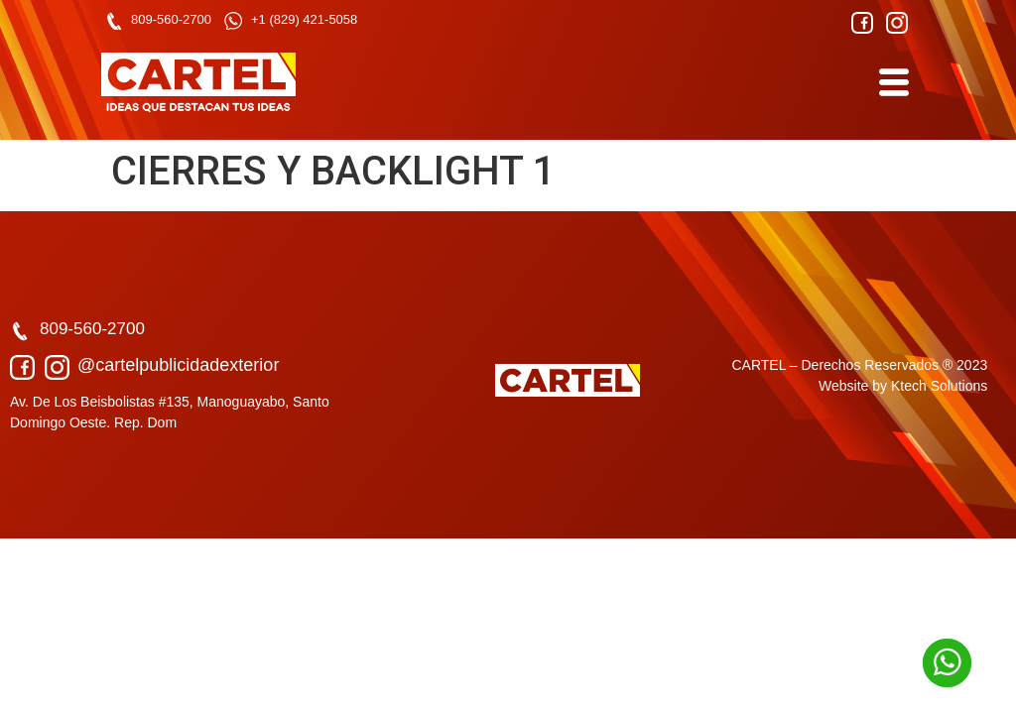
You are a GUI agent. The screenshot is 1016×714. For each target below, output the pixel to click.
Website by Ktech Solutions (903, 386)
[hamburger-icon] (892, 83)
